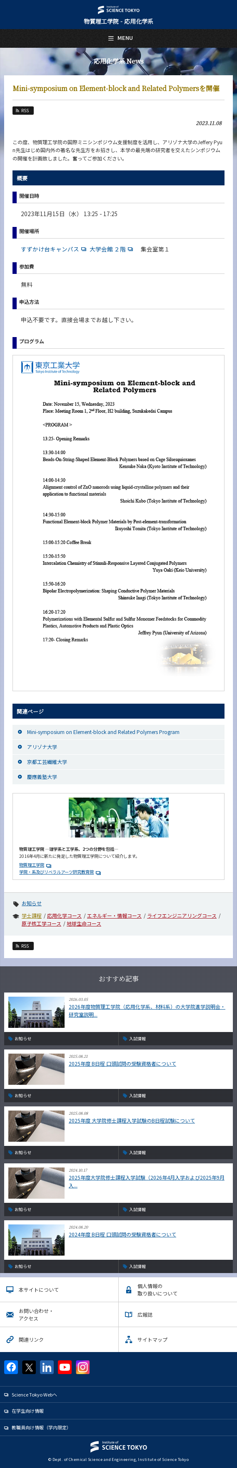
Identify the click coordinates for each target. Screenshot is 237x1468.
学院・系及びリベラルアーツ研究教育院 (56, 872)
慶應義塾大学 (42, 776)
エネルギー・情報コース (114, 915)
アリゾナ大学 (42, 746)
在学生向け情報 (28, 1410)
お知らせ (32, 902)
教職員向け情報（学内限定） (41, 1427)
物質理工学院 (31, 865)
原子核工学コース (41, 923)
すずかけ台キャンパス (54, 249)
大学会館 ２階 (112, 249)
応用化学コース (64, 915)
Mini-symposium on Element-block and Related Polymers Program (103, 731)
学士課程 (32, 915)
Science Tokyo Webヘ (34, 1394)
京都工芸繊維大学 (47, 761)
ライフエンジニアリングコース (182, 915)
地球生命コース (84, 923)
